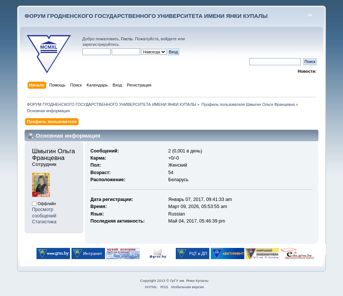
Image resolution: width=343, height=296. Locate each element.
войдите (169, 39)
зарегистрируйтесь (100, 44)
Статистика (44, 221)
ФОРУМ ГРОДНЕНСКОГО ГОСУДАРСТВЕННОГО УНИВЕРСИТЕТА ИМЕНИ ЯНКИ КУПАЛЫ (146, 16)
